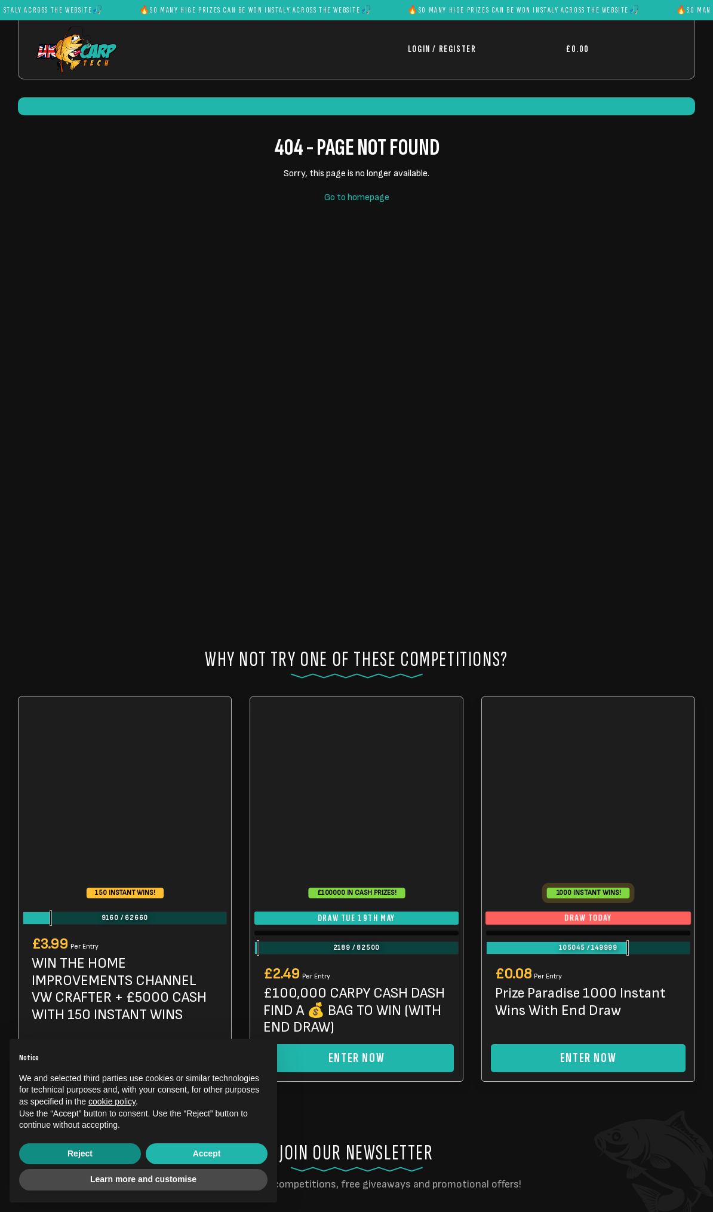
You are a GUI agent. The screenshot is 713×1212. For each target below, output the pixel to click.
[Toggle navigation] (638, 49)
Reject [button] (80, 1153)
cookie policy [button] (112, 1101)
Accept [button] (207, 1153)
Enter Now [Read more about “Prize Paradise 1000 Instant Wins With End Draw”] (588, 1058)
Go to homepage (356, 197)
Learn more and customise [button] (143, 1179)
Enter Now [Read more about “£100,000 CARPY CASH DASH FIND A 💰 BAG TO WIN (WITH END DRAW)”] (356, 1058)
